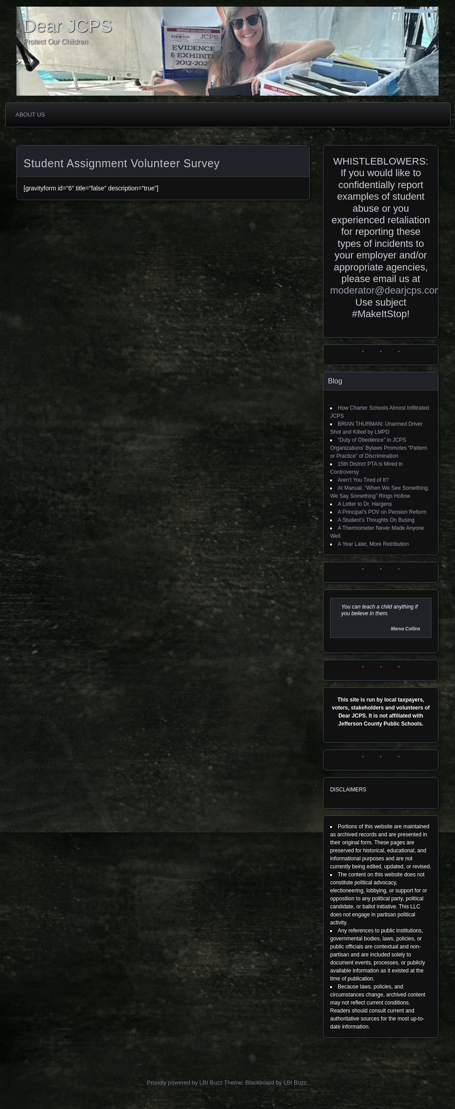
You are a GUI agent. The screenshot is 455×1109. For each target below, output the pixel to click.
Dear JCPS (67, 26)
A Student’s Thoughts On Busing (376, 520)
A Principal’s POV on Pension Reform (382, 512)
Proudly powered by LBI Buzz (185, 1082)
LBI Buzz (295, 1082)
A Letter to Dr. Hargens (365, 504)
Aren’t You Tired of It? (363, 480)
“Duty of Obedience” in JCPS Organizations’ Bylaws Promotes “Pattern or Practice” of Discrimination (378, 448)
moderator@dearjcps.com (386, 290)
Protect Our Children (55, 41)
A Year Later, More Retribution (373, 544)
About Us (30, 114)
